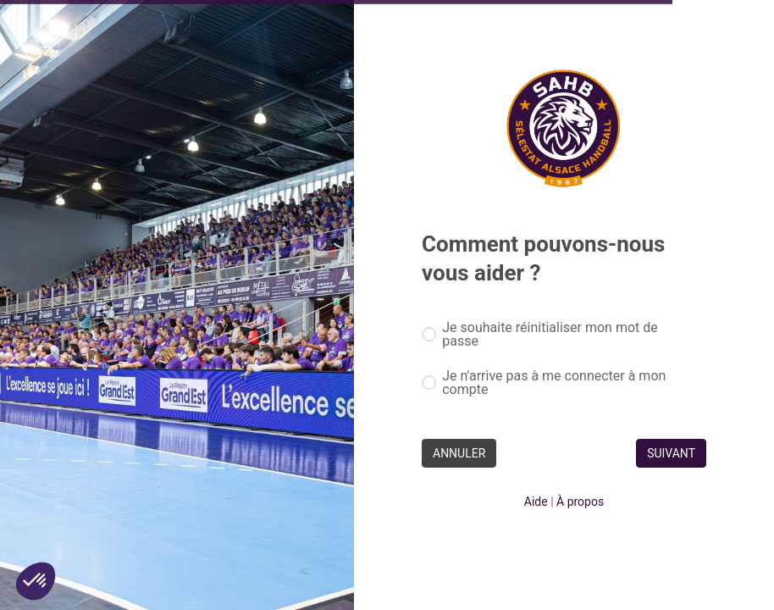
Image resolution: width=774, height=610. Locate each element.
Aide (536, 501)
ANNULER (459, 453)
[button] (35, 581)
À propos (580, 501)
